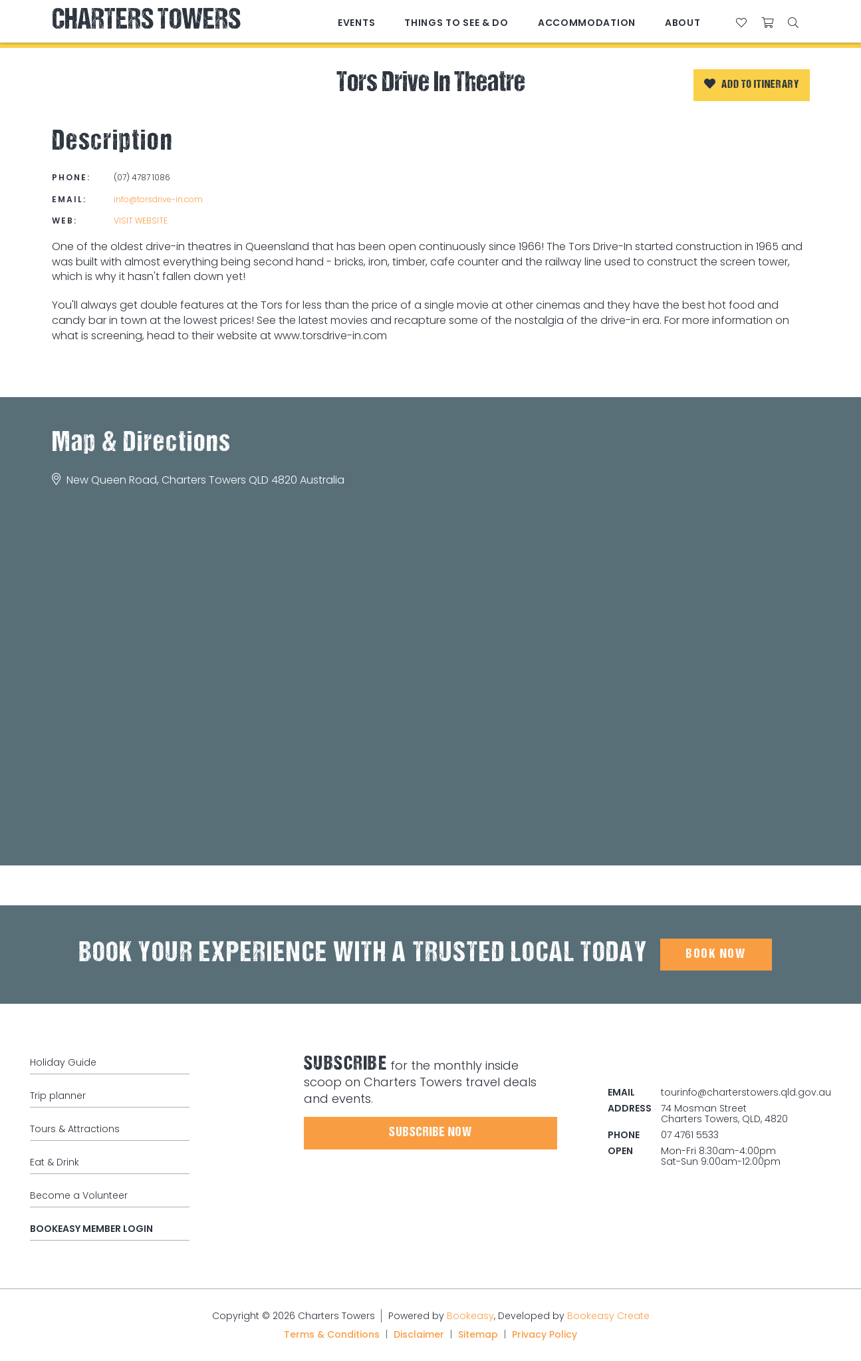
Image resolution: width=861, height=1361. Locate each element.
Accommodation (587, 22)
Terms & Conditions (332, 1334)
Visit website (141, 220)
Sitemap (478, 1334)
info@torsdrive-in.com (158, 199)
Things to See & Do (456, 22)
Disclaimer (419, 1334)
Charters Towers (146, 21)
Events (356, 22)
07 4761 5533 (690, 1134)
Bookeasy (470, 1315)
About (683, 22)
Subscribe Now (430, 1132)
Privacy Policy (544, 1334)
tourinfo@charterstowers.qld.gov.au (746, 1092)
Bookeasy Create (608, 1315)
